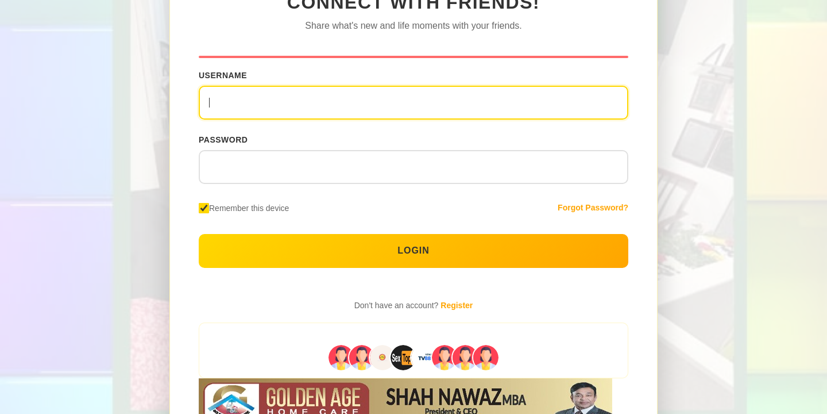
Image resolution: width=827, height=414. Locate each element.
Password (223, 139)
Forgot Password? (593, 207)
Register (456, 305)
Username (223, 75)
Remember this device (249, 208)
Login (413, 250)
